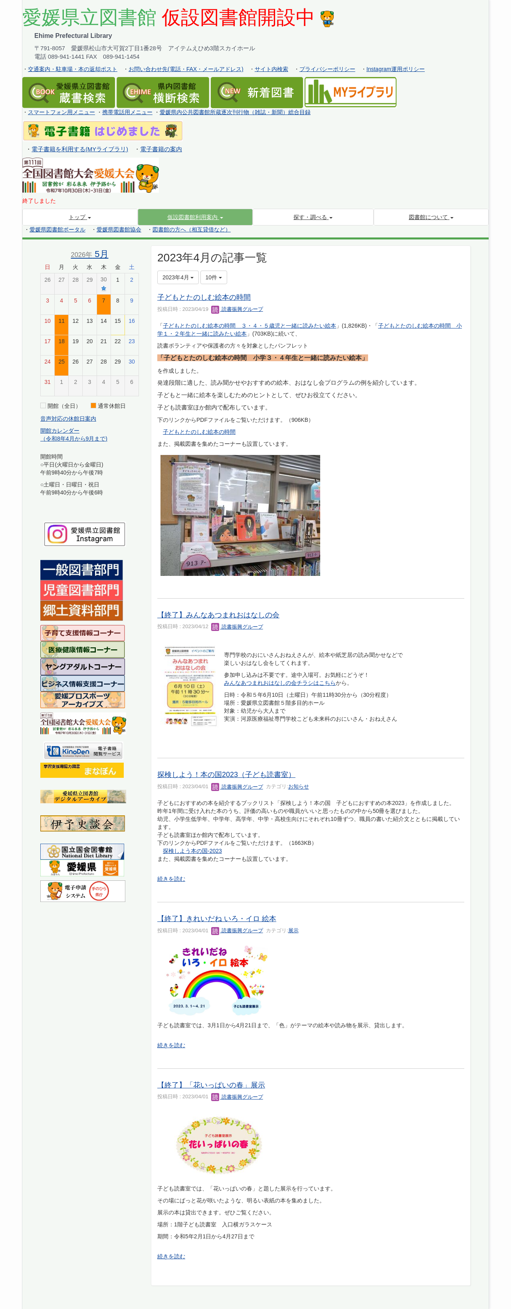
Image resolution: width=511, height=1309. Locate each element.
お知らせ (298, 787)
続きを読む (171, 879)
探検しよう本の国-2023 (192, 851)
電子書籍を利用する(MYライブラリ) (80, 149)
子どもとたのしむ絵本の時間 (204, 297)
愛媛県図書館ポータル (57, 229)
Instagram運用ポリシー (395, 69)
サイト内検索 (271, 69)
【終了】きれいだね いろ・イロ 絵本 (216, 919)
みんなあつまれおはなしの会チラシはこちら (280, 683)
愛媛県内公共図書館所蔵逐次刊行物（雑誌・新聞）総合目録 (235, 112)
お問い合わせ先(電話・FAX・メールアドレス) (186, 69)
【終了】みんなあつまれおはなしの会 (218, 615)
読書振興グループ (237, 309)
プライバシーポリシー (327, 69)
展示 (293, 930)
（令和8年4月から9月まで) (73, 438)
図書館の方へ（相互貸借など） (192, 229)
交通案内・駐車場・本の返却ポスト (72, 69)
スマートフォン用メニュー (61, 112)
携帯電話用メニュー (127, 112)
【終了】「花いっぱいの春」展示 (211, 1085)
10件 (214, 277)
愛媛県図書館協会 (119, 229)
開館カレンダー (59, 430)
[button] (195, 217)
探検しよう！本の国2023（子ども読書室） (226, 775)
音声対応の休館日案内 (68, 418)
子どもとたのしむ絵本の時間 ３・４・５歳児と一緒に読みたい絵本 (249, 325)
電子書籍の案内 (161, 149)
